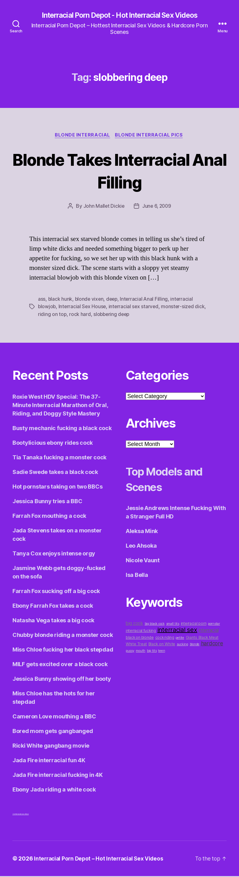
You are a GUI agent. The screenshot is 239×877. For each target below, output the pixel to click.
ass (41, 300)
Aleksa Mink (142, 532)
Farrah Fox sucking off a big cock (56, 592)
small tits (172, 625)
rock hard (80, 315)
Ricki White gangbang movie (50, 746)
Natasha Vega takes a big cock (53, 621)
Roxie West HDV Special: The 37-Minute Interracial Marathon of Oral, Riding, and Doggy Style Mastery (60, 406)
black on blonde (140, 638)
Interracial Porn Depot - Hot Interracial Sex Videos (119, 15)
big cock (134, 624)
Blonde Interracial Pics (150, 136)
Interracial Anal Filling (146, 300)
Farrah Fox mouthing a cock (49, 516)
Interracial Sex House (83, 307)
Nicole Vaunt (143, 561)
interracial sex (177, 630)
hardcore (212, 644)
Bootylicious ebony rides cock (52, 443)
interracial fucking (141, 631)
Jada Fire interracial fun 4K (48, 761)
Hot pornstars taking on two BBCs (57, 487)
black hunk (60, 300)
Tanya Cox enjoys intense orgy (53, 554)
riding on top (52, 315)
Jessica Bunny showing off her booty (61, 679)
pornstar (214, 625)
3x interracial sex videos (20, 815)
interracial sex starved (135, 307)
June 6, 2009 (157, 207)
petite (180, 639)
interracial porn (194, 624)
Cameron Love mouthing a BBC (54, 717)
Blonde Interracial (82, 136)
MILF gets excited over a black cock (60, 665)
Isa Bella (137, 576)
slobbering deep (112, 315)
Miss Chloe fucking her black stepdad (62, 650)
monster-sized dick (185, 307)
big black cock (155, 625)
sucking (182, 645)
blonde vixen (90, 300)
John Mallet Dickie (103, 207)
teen (161, 652)
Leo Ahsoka (141, 546)
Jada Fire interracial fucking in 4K (57, 776)
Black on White (161, 645)
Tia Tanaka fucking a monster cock (59, 458)
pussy (130, 652)
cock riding (164, 638)
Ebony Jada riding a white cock (54, 790)
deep (113, 300)
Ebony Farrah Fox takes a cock (52, 606)
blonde (194, 645)
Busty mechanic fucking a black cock (62, 429)
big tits (152, 652)
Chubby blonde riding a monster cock (62, 636)
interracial (208, 631)
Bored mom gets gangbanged (52, 732)
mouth (140, 652)
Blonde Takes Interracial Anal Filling (119, 171)
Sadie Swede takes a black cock (55, 473)
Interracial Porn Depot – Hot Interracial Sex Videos (101, 859)
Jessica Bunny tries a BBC (47, 502)
